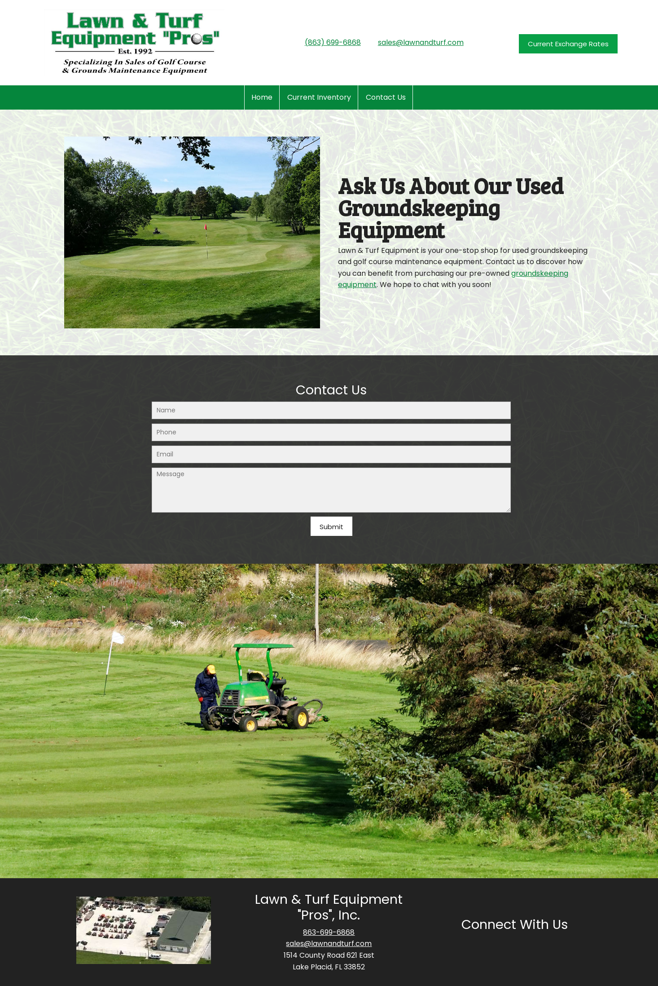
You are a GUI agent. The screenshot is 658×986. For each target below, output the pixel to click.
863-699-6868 (329, 932)
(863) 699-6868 (333, 42)
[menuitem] (262, 97)
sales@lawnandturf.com (421, 42)
